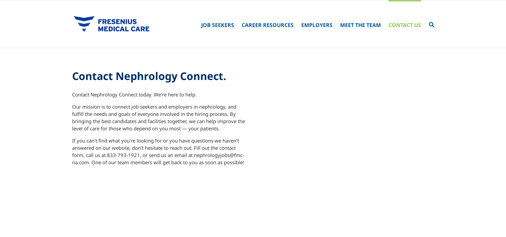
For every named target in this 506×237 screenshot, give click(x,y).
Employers (317, 25)
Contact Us (404, 25)
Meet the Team (360, 25)
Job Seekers (217, 25)
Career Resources (268, 25)
